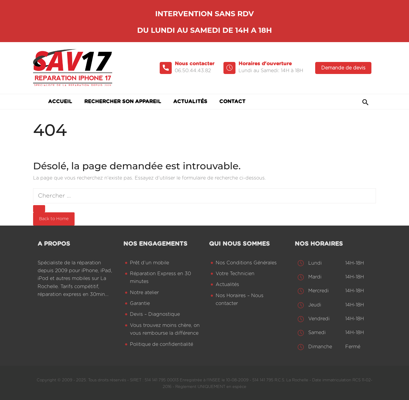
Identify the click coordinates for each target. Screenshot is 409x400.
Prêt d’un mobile (149, 262)
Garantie (140, 303)
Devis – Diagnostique (155, 314)
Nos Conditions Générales (246, 262)
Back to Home (54, 219)
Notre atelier (144, 292)
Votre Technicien (235, 273)
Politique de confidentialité (161, 344)
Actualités (227, 284)
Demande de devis (343, 68)
